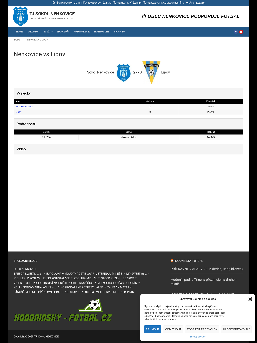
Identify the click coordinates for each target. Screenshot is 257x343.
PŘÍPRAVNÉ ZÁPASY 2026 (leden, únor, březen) (207, 269)
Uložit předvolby (236, 329)
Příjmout (153, 329)
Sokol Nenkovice (24, 106)
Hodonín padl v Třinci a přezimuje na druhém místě (204, 282)
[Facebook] (236, 32)
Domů (17, 40)
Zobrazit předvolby (202, 329)
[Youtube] (241, 32)
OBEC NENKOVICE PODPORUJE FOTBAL (191, 16)
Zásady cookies (198, 337)
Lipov (18, 112)
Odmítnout (173, 329)
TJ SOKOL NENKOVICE (52, 13)
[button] (250, 299)
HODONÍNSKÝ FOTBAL (188, 261)
